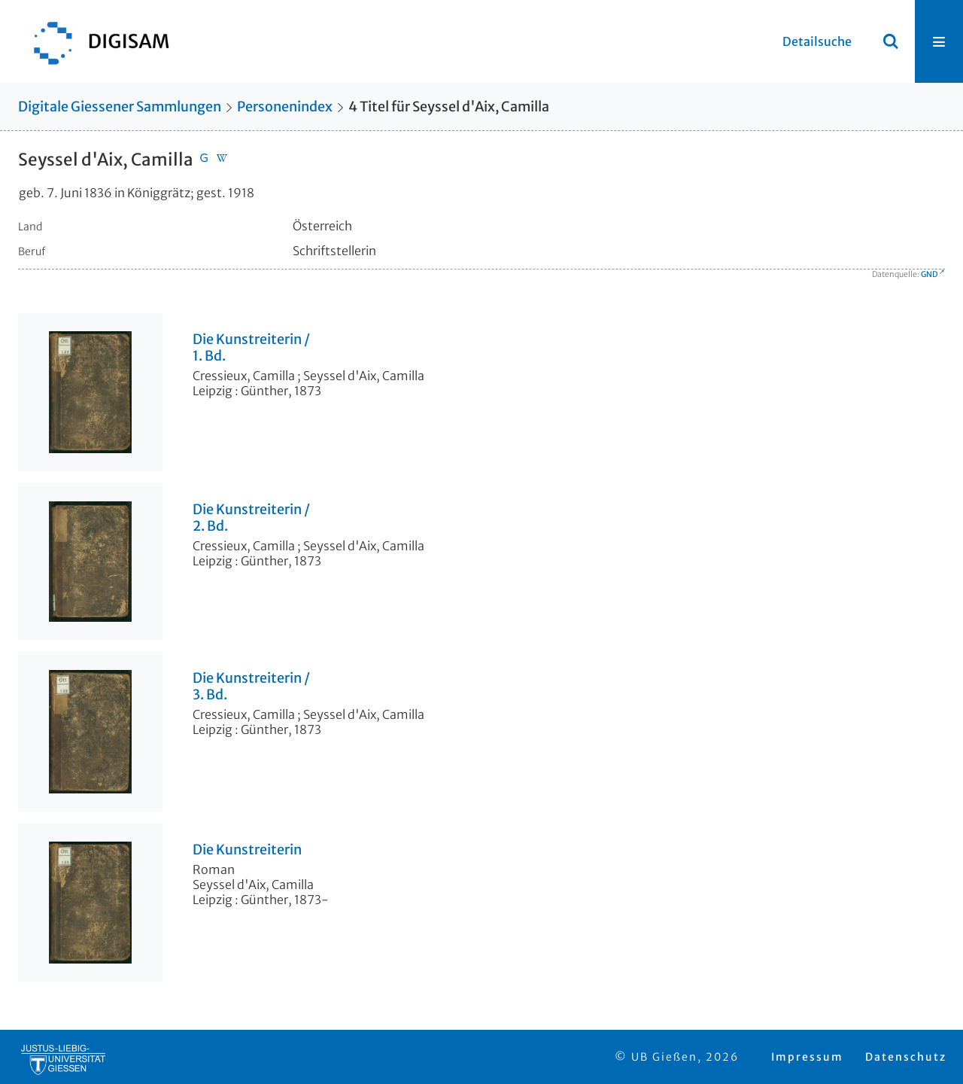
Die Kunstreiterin (247, 850)
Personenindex (285, 106)
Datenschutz (905, 1057)
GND (929, 274)
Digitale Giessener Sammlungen (119, 106)
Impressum (807, 1057)
